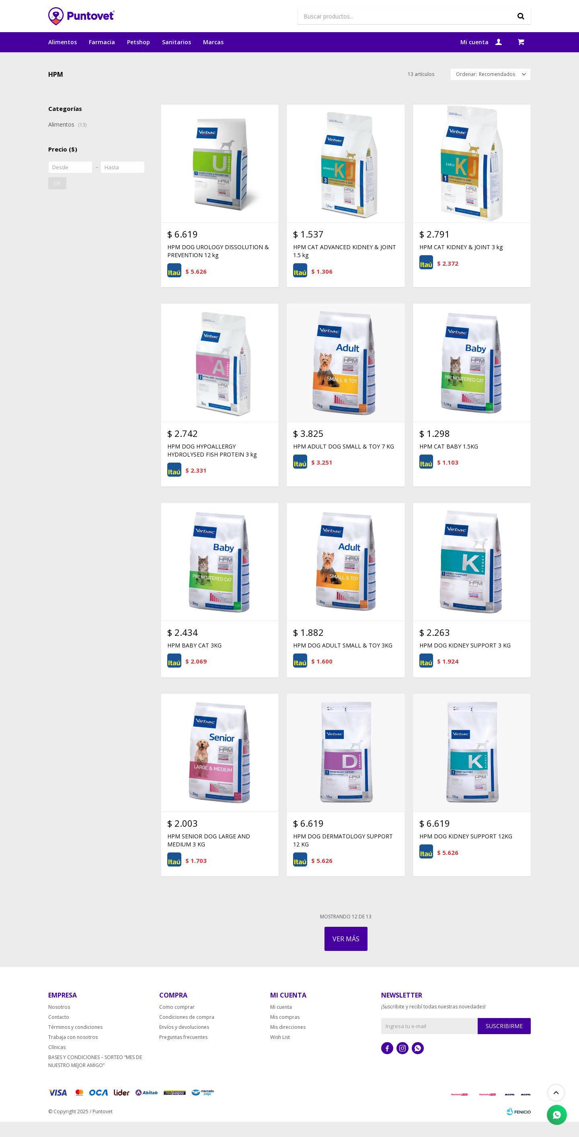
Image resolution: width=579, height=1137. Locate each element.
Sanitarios (176, 42)
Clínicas (57, 1062)
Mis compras (285, 1032)
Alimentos (62, 42)
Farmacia (102, 42)
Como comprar (177, 1022)
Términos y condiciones (75, 1042)
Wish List (280, 1052)
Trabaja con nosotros (73, 1052)
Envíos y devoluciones (184, 1042)
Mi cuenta (281, 1022)
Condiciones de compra (186, 1032)
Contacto (58, 1032)
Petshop (138, 42)
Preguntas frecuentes (183, 1052)
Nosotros (59, 1022)
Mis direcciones (288, 1042)
